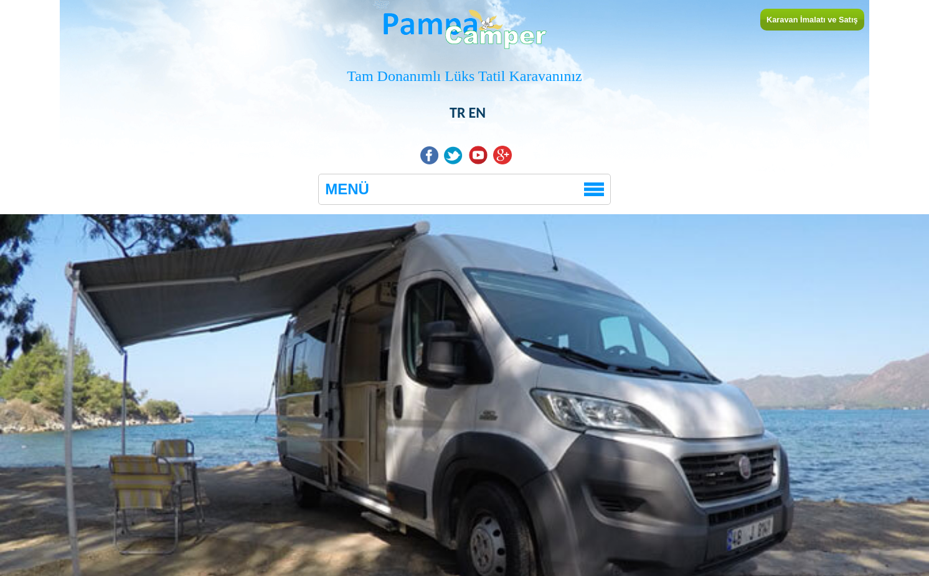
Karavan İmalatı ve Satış (812, 19)
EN (477, 112)
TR (457, 112)
